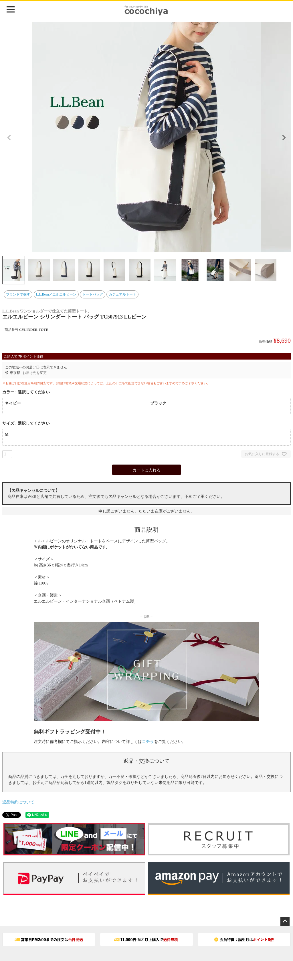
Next (284, 137)
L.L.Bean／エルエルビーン (56, 294)
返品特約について (18, 802)
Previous (9, 137)
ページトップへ (285, 921)
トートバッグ (92, 294)
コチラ (148, 741)
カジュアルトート (122, 294)
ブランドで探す (18, 294)
